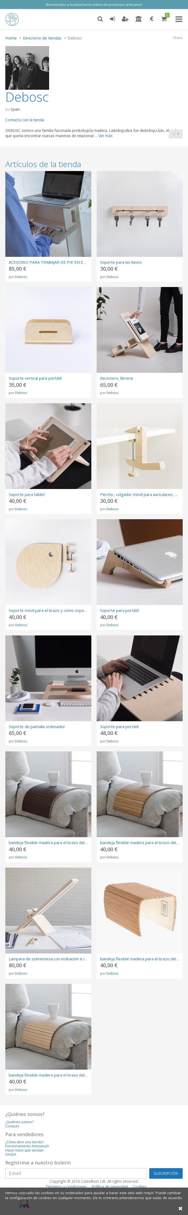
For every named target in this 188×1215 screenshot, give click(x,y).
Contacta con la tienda (24, 119)
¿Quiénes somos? (19, 1122)
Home (11, 38)
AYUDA (10, 1154)
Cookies (140, 1186)
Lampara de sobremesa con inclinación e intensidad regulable (64, 958)
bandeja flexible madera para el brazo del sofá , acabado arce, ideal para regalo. (82, 1075)
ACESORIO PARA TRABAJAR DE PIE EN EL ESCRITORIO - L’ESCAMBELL (74, 262)
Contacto (12, 1126)
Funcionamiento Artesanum (27, 1146)
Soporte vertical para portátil (35, 378)
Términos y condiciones (66, 1186)
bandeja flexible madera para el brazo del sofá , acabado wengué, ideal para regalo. (85, 842)
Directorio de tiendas (42, 38)
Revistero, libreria (116, 378)
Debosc (21, 276)
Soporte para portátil (119, 610)
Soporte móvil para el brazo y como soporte (49, 610)
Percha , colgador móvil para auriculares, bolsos (143, 494)
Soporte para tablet (27, 494)
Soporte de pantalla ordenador (37, 726)
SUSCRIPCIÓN (166, 1173)
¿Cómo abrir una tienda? (24, 1142)
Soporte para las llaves (121, 262)
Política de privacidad (110, 1186)
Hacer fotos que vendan (24, 1150)
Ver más (106, 135)
